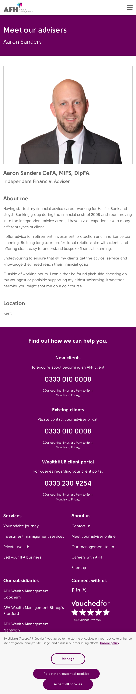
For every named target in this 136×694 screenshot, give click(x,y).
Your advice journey (21, 526)
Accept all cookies (68, 684)
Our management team (93, 547)
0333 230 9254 (68, 483)
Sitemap (79, 568)
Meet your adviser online (94, 536)
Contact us (81, 526)
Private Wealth (16, 547)
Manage (68, 659)
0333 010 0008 (68, 379)
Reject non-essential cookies (66, 674)
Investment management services (33, 536)
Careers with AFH (87, 557)
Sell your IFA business (22, 557)
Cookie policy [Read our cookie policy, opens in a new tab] (109, 643)
